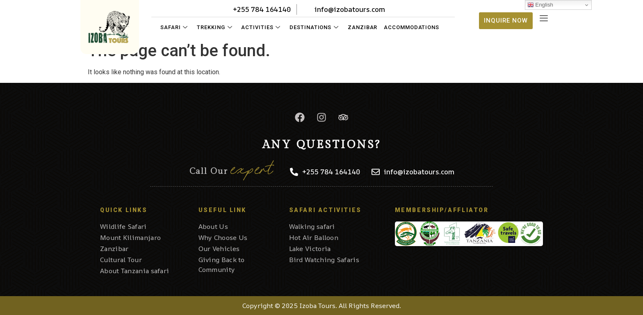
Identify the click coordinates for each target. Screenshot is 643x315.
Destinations (314, 27)
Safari (174, 27)
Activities (260, 27)
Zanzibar (362, 27)
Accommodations (411, 27)
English (540, 5)
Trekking (214, 27)
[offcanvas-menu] (544, 18)
